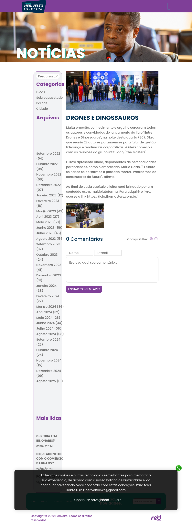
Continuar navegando (91, 500)
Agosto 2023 (50, 238)
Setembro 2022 (48, 156)
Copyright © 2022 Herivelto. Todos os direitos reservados (61, 518)
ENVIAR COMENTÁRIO (84, 289)
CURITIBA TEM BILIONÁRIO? (46, 438)
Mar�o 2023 (50, 211)
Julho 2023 (48, 233)
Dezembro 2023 (48, 278)
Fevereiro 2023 (47, 203)
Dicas (40, 92)
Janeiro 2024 (46, 288)
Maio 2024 (48, 317)
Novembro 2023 (48, 267)
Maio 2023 (48, 222)
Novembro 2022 (48, 177)
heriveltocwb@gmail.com (105, 490)
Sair (118, 500)
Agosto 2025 (49, 381)
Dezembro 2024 (48, 373)
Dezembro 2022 (48, 187)
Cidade (42, 108)
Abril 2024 (47, 312)
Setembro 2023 (48, 246)
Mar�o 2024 (50, 306)
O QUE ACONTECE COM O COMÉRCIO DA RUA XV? (49, 458)
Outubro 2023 (47, 257)
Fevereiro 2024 (47, 298)
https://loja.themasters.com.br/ (112, 196)
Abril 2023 (47, 216)
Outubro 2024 (47, 352)
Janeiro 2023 (49, 195)
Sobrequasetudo (49, 97)
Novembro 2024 (48, 363)
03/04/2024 (44, 446)
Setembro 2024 (48, 342)
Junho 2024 (49, 323)
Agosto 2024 (50, 334)
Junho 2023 (49, 227)
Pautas (41, 103)
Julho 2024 (48, 328)
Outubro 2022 (47, 166)
